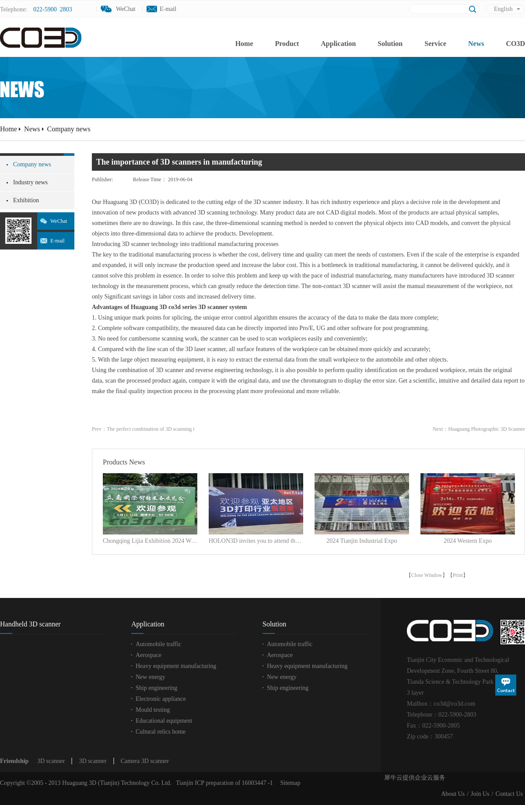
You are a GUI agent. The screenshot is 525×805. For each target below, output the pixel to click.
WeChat (58, 221)
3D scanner (51, 761)
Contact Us (509, 794)
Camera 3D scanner (145, 761)
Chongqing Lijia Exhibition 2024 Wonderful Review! (150, 541)
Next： (479, 429)
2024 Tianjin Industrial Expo (361, 541)
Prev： (143, 429)
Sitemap (289, 783)
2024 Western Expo (468, 541)
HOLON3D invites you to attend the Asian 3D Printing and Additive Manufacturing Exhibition (256, 541)
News (32, 129)
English (503, 9)
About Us (453, 794)
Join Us (480, 794)
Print (458, 575)
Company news (69, 129)
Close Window (426, 575)
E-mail (168, 9)
